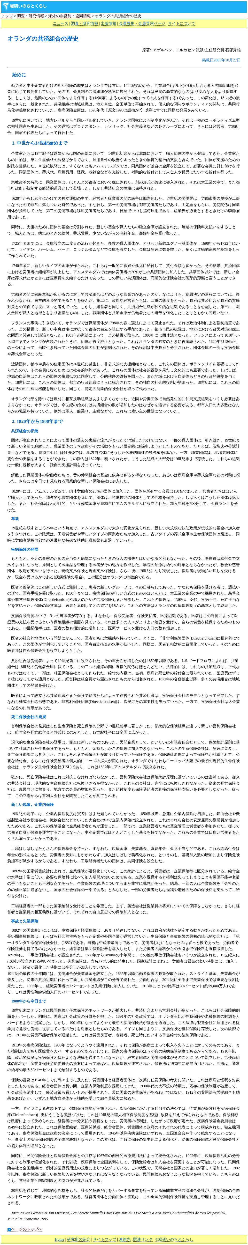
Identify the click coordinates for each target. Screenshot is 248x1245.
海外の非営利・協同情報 (69, 16)
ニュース (60, 23)
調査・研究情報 (30, 16)
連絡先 (125, 1239)
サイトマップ (104, 1239)
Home (59, 1239)
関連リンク (143, 1239)
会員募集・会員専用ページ (142, 23)
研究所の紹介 (78, 1239)
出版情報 (108, 23)
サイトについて (181, 23)
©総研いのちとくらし (174, 1239)
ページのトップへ (24, 1229)
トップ (7, 16)
